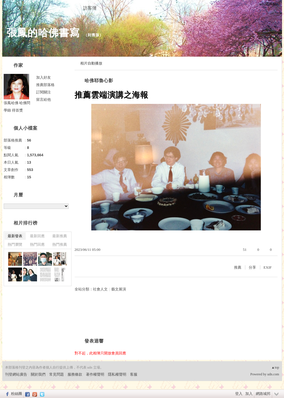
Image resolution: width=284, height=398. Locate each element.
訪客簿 (90, 8)
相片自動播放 (91, 63)
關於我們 (38, 374)
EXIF (268, 267)
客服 (133, 374)
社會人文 (100, 289)
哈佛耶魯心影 (98, 80)
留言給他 (43, 99)
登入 (238, 393)
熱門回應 (37, 244)
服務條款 (75, 374)
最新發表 (15, 236)
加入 (249, 393)
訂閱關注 (43, 92)
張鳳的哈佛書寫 (43, 32)
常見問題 (56, 374)
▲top (275, 367)
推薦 (237, 267)
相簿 (55, 8)
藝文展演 (118, 289)
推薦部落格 (45, 85)
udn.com (273, 374)
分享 (252, 267)
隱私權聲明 (117, 374)
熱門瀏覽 (15, 244)
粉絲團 (16, 393)
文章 (22, 8)
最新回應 (37, 236)
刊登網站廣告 (16, 374)
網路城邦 (263, 393)
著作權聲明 (95, 374)
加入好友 (43, 77)
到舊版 (93, 35)
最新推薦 (59, 236)
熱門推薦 (59, 244)
